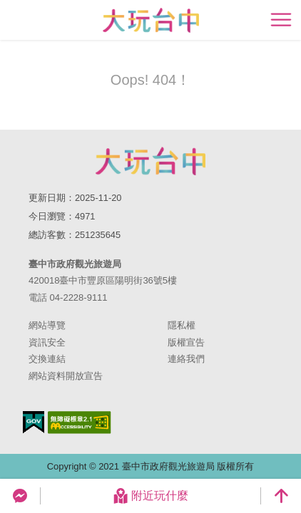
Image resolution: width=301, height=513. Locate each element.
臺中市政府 (150, 161)
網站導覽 (47, 325)
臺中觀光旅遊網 (151, 20)
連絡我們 (186, 358)
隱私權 (181, 325)
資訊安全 (47, 342)
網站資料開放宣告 (66, 375)
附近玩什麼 (150, 496)
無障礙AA (79, 422)
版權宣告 (186, 342)
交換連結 (47, 358)
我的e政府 (33, 422)
